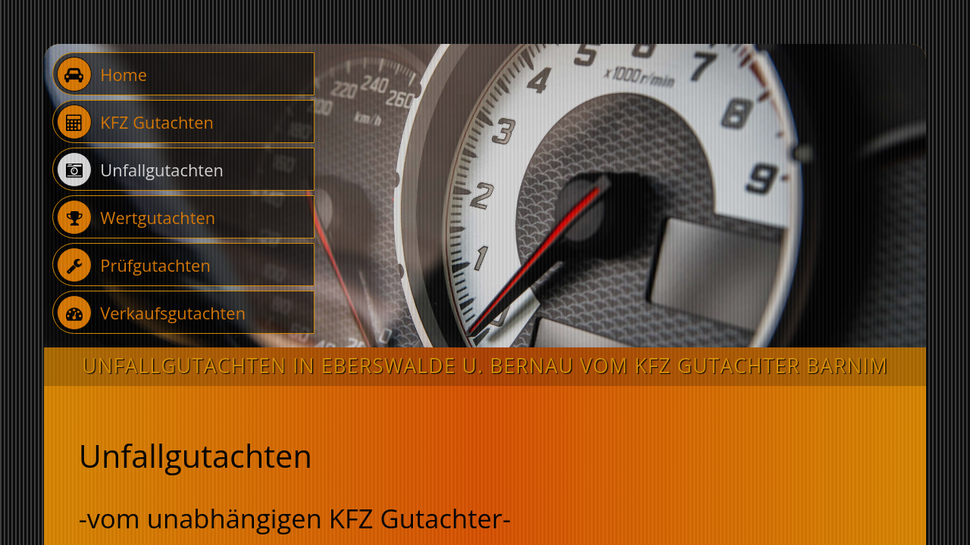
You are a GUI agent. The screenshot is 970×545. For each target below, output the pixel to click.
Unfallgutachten (140, 169)
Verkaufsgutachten (151, 312)
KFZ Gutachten (135, 121)
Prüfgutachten (134, 265)
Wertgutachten (136, 217)
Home (102, 74)
